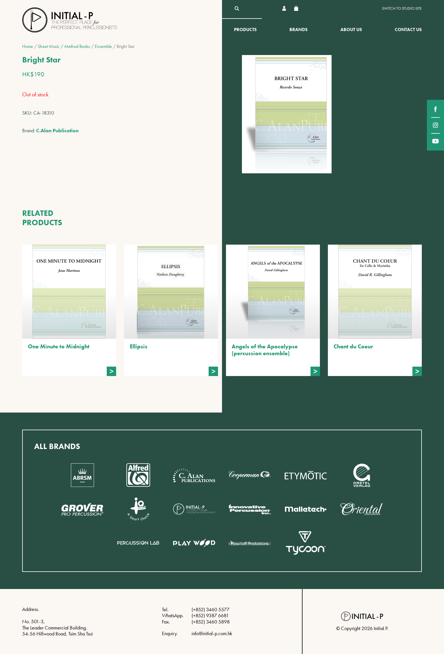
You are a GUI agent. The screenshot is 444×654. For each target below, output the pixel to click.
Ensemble (103, 46)
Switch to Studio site (402, 8)
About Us (351, 30)
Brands (298, 30)
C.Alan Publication (57, 130)
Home (27, 46)
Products (245, 30)
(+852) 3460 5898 (211, 621)
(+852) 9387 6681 (210, 615)
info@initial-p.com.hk (212, 633)
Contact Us (408, 30)
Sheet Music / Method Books (64, 46)
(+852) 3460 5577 (210, 609)
